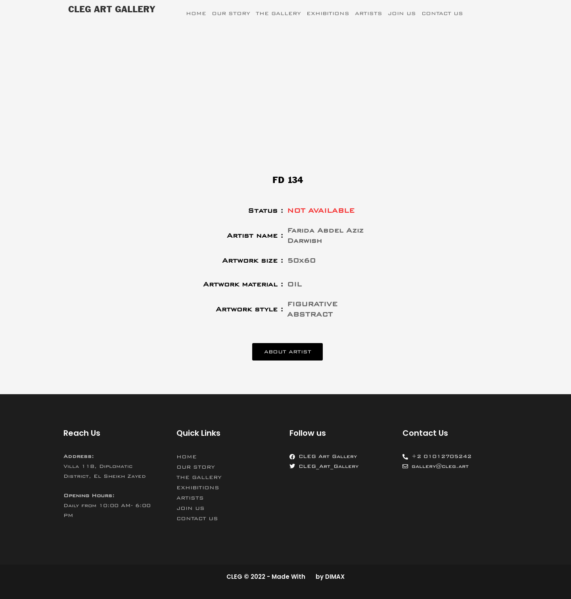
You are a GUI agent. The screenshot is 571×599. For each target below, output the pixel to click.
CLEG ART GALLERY (111, 10)
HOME (196, 13)
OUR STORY (231, 13)
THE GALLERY (278, 13)
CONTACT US (442, 13)
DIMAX (335, 576)
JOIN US (402, 13)
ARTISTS (368, 13)
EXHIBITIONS (328, 13)
